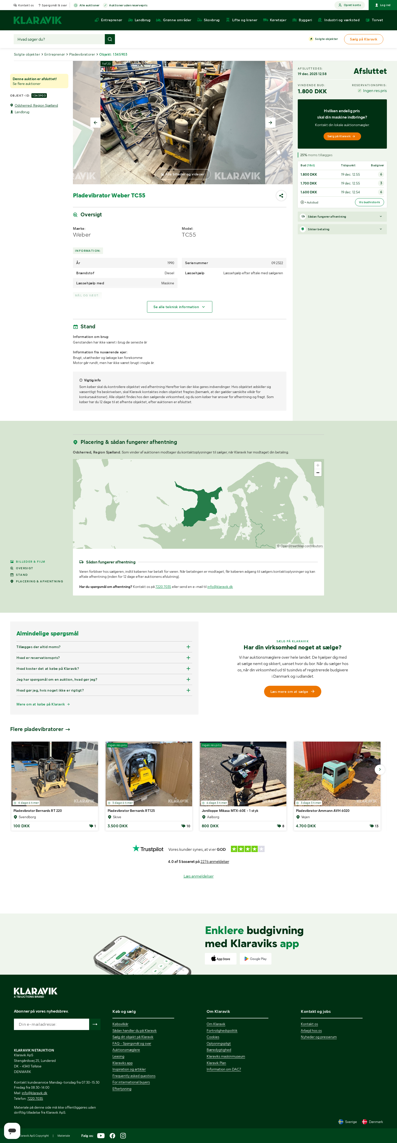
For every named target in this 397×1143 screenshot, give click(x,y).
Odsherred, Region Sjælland (36, 105)
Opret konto (349, 5)
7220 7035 (163, 587)
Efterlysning (121, 1089)
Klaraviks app (122, 1063)
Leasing (118, 1056)
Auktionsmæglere (126, 1050)
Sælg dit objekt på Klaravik (132, 1037)
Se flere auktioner (27, 84)
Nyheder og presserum (319, 1037)
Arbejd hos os (311, 1030)
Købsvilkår (120, 1024)
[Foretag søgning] (110, 39)
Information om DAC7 (224, 1069)
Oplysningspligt (219, 1043)
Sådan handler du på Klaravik (134, 1030)
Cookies (213, 1037)
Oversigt (21, 568)
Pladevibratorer (82, 54)
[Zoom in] (318, 465)
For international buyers (131, 1082)
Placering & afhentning (36, 581)
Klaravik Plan (216, 1063)
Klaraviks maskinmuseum (226, 1056)
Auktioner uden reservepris (128, 5)
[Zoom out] (318, 472)
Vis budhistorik (369, 202)
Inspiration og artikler (129, 1069)
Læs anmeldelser (199, 876)
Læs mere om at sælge (292, 691)
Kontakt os (26, 5)
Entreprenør (54, 54)
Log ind (383, 5)
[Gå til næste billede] (380, 770)
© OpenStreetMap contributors (300, 546)
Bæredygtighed (219, 1050)
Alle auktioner (90, 5)
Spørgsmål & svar (54, 5)
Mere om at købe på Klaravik (40, 704)
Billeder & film (27, 561)
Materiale (63, 1135)
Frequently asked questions (133, 1076)
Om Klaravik (216, 1024)
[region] (198, 504)
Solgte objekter (326, 39)
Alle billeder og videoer (185, 174)
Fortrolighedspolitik (222, 1030)
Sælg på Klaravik (341, 136)
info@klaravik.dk (220, 587)
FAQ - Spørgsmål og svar (131, 1043)
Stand (19, 575)
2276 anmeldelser (215, 861)
